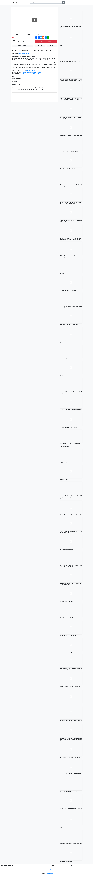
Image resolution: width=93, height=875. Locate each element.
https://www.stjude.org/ (23, 53)
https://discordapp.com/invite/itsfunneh (30, 73)
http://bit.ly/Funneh (30, 70)
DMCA (48, 868)
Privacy (49, 869)
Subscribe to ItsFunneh (46, 41)
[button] (63, 2)
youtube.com (50, 873)
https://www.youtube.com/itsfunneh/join (32, 72)
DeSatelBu (14, 2)
